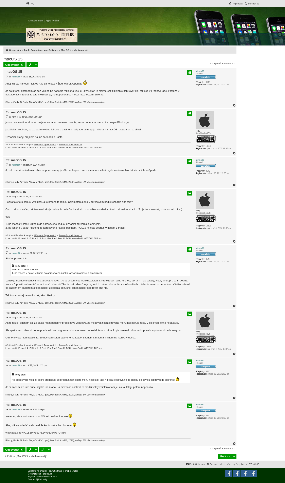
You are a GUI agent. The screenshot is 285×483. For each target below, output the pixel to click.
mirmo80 (200, 71)
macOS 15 (12, 59)
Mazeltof (48, 477)
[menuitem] (30, 3)
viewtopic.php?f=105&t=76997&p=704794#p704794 (35, 432)
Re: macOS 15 (15, 112)
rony (198, 131)
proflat (36, 477)
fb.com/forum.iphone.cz (70, 144)
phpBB (43, 471)
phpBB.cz (47, 474)
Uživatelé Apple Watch (45, 144)
